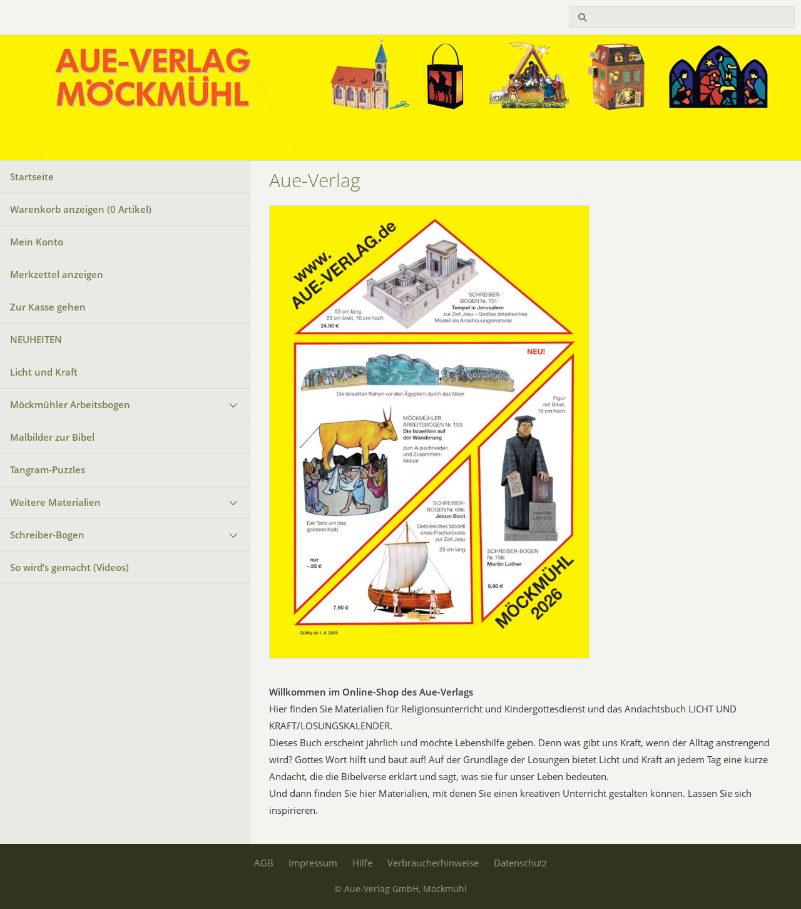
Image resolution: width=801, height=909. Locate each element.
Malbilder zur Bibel (52, 437)
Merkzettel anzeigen (56, 274)
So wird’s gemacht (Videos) (69, 567)
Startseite (32, 176)
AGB (263, 862)
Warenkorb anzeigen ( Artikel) (80, 209)
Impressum (312, 862)
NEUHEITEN (36, 339)
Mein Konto (36, 241)
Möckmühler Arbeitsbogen (70, 404)
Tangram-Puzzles (47, 469)
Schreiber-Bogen (47, 534)
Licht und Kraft (44, 372)
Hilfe (362, 862)
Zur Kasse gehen (48, 306)
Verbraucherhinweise (433, 862)
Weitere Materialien (55, 502)
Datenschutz (520, 862)
